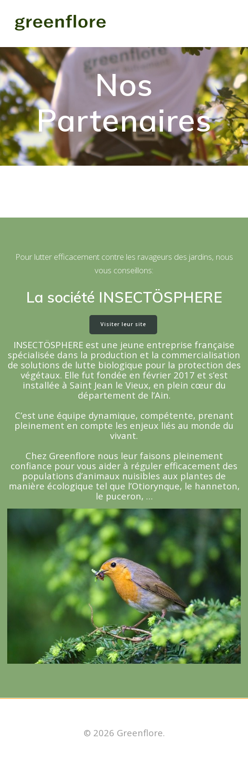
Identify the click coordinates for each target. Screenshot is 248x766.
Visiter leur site (123, 324)
